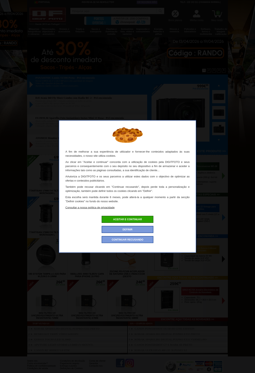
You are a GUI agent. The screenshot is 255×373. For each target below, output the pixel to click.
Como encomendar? (37, 363)
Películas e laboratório (190, 30)
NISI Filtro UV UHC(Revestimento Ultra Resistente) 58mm (127, 315)
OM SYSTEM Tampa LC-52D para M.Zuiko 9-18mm (47, 275)
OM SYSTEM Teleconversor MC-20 (200, 166)
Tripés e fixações (79, 30)
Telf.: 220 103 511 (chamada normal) (200, 2)
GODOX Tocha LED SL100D (52, 339)
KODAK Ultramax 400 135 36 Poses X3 (161, 350)
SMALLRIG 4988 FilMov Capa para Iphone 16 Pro (87, 275)
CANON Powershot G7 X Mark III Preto (163, 344)
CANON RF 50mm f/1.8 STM (52, 350)
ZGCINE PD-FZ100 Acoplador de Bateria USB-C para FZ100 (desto (127, 274)
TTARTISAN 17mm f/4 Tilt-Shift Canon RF (87, 191)
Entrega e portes (68, 366)
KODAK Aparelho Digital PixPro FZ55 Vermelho (171, 339)
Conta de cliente (97, 361)
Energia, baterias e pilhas (158, 31)
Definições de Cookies (71, 368)
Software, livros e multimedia (206, 31)
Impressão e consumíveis (143, 30)
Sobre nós (32, 361)
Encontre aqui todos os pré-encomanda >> (187, 236)
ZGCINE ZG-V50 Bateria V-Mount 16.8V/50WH (200, 249)
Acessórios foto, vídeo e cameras (127, 31)
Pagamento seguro (69, 363)
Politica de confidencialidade (41, 366)
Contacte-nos (95, 366)
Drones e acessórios (64, 30)
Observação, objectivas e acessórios (48, 31)
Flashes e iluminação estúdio (111, 31)
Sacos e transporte (95, 30)
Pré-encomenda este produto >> (197, 151)
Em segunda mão (147, 2)
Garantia (93, 363)
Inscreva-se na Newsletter (98, 2)
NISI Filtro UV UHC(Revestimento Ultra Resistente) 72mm (47, 315)
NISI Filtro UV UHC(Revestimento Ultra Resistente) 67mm (87, 315)
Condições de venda (37, 368)
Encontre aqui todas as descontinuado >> (187, 277)
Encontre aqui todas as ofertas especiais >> (187, 194)
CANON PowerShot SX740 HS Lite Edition (165, 328)
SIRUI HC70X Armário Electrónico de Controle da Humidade (200, 291)
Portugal (42, 2)
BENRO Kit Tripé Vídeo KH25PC (56, 334)
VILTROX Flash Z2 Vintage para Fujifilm (200, 208)
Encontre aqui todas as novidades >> (187, 319)
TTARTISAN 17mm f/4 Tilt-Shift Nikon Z (127, 191)
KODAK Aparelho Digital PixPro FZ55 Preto (67, 328)
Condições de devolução (72, 361)
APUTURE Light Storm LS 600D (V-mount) (63, 344)
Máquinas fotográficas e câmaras (34, 31)
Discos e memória (174, 30)
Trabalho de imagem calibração (220, 31)
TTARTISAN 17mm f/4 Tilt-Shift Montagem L (47, 191)
